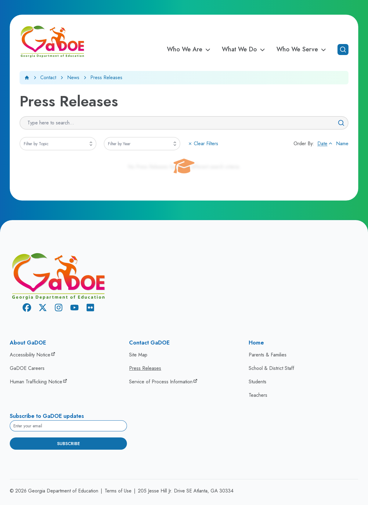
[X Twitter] (42, 308)
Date (325, 143)
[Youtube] (74, 308)
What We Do (244, 49)
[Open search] (342, 49)
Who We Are (189, 49)
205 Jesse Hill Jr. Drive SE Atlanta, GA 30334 (185, 490)
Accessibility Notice (30, 354)
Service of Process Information (161, 381)
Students (257, 381)
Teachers (258, 395)
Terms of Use (118, 490)
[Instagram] (58, 308)
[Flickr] (90, 308)
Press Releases (145, 368)
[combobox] (58, 143)
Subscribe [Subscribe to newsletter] (68, 443)
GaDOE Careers (27, 368)
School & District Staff (271, 368)
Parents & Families (268, 354)
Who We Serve (302, 49)
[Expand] (90, 143)
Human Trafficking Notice (36, 381)
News (73, 77)
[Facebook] (27, 308)
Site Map (138, 354)
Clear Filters (203, 143)
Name (342, 143)
